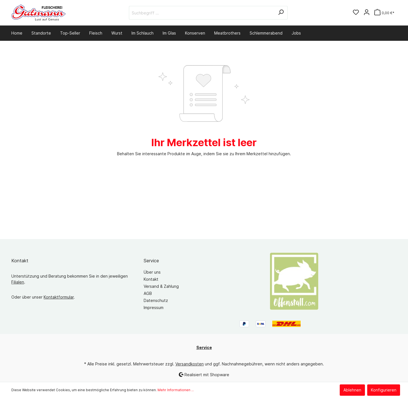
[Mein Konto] (366, 12)
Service (151, 260)
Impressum (153, 307)
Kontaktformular (59, 297)
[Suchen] (281, 13)
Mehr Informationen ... (176, 390)
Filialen (17, 282)
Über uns (152, 272)
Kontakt (151, 279)
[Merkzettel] (355, 12)
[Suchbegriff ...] (202, 13)
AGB (148, 293)
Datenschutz (156, 300)
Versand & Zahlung (161, 286)
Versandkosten (189, 363)
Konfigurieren (383, 390)
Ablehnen (352, 390)
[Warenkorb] (384, 12)
